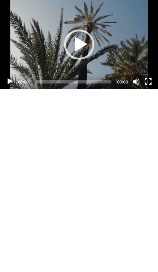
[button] (79, 44)
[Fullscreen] (148, 81)
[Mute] (136, 81)
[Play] (10, 81)
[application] (79, 44)
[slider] (73, 81)
